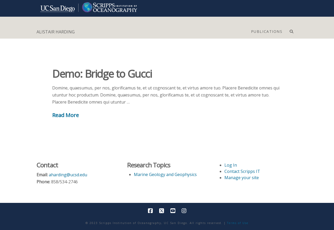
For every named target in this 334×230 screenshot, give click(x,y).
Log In (230, 165)
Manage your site (241, 177)
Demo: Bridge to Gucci (102, 73)
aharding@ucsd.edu (68, 175)
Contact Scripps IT (242, 171)
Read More (65, 115)
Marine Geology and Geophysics (165, 174)
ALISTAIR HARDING (56, 32)
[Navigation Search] (291, 30)
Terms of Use (237, 223)
